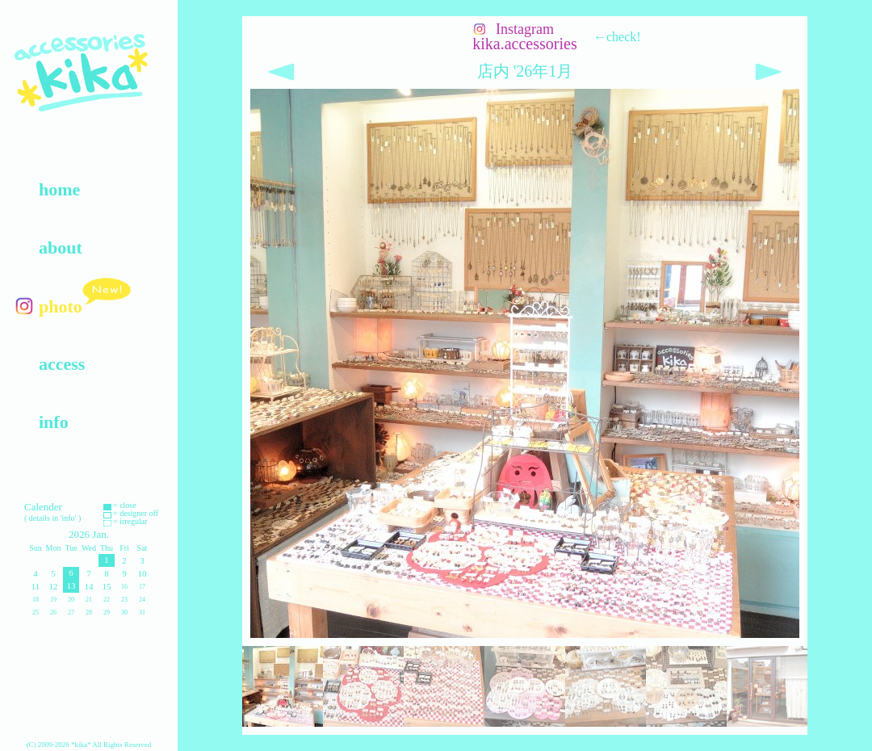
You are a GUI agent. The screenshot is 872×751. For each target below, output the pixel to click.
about (60, 247)
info (54, 422)
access (62, 364)
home (59, 189)
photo (60, 306)
